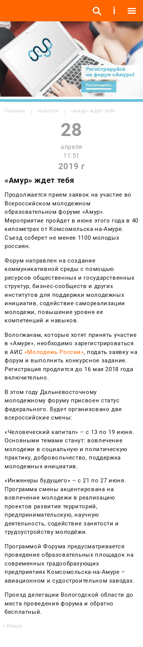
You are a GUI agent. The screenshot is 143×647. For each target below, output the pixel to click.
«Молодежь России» (54, 352)
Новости (47, 111)
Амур (16, 626)
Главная (15, 111)
